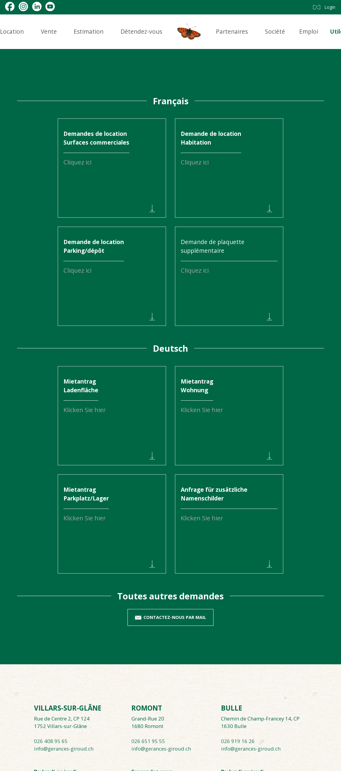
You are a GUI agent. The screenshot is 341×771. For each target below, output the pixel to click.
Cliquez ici (195, 270)
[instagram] (23, 6)
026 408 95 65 (51, 741)
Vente (49, 31)
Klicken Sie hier (84, 409)
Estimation (88, 31)
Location (12, 31)
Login (330, 7)
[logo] (189, 31)
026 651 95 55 (148, 741)
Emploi (308, 31)
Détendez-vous (141, 31)
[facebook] (9, 6)
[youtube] (50, 6)
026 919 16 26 (238, 741)
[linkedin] (36, 6)
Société (275, 31)
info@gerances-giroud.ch (64, 748)
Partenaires (232, 31)
